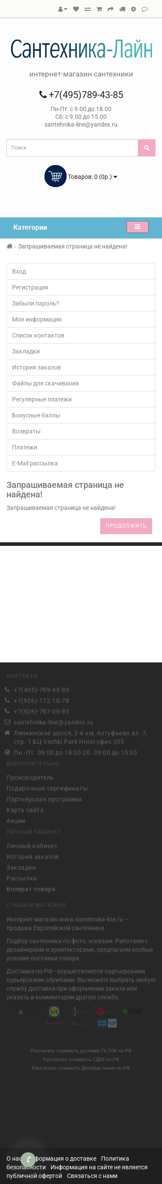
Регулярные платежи (42, 399)
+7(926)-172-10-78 (41, 699)
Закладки (26, 351)
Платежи (24, 447)
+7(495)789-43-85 (81, 94)
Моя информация (37, 319)
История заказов (36, 367)
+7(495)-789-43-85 (41, 688)
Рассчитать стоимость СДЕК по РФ (81, 1057)
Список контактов (38, 335)
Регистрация (30, 287)
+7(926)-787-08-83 (41, 710)
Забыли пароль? (35, 303)
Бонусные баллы (36, 415)
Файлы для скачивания (45, 383)
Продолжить (126, 526)
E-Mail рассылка (35, 463)
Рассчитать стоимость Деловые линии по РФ (81, 1066)
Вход (19, 271)
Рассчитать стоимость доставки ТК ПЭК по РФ (81, 1048)
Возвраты (26, 431)
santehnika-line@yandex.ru (53, 720)
